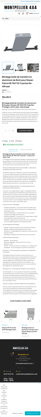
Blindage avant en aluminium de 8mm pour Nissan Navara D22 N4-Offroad (30, 330)
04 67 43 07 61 (9, 374)
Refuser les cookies (17, 413)
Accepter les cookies (32, 413)
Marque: (4, 90)
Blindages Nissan (6, 332)
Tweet (12, 141)
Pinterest (19, 141)
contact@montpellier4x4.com (24, 363)
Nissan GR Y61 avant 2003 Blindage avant (9, 329)
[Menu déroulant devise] (36, 13)
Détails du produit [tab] (27, 149)
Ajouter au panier (25, 130)
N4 (8, 90)
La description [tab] (13, 149)
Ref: (3, 92)
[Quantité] (9, 131)
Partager (5, 141)
